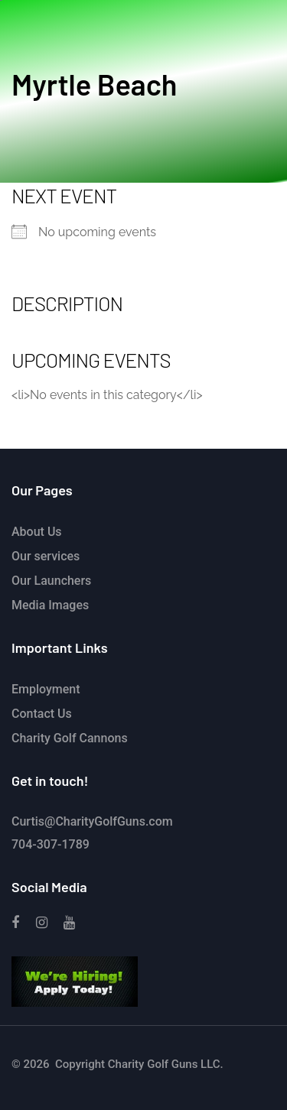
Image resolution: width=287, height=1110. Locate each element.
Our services (45, 556)
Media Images (50, 605)
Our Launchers (51, 580)
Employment (45, 689)
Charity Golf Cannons (69, 738)
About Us (36, 531)
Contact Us (41, 713)
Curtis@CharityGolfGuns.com (92, 821)
